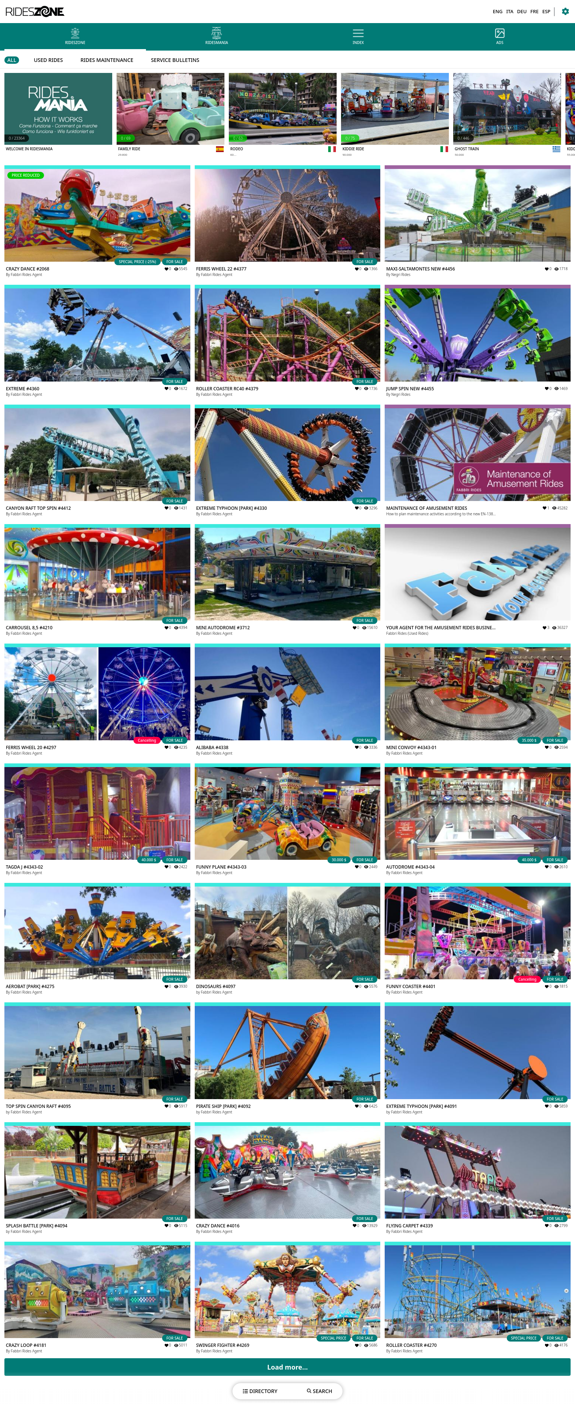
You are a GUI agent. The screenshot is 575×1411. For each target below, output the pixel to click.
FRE (534, 11)
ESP (546, 11)
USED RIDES (48, 59)
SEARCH (319, 1391)
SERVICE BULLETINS (175, 59)
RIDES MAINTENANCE (106, 59)
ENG (498, 11)
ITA (509, 11)
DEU (522, 11)
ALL (11, 59)
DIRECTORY (260, 1391)
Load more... (287, 1367)
